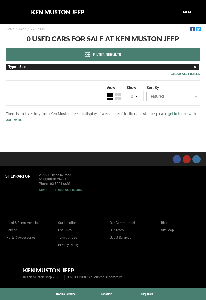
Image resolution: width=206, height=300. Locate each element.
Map (43, 190)
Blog (164, 223)
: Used (103, 67)
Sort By (152, 87)
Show (131, 87)
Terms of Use (67, 237)
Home (10, 29)
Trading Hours (68, 190)
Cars (22, 29)
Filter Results (103, 54)
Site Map (167, 230)
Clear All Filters (185, 74)
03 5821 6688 (60, 184)
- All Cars (37, 29)
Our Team (117, 230)
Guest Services (120, 237)
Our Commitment (122, 223)
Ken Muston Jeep (57, 12)
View (111, 87)
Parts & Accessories (21, 237)
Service (12, 230)
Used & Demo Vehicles (23, 223)
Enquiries (65, 230)
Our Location (67, 223)
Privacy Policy (68, 245)
